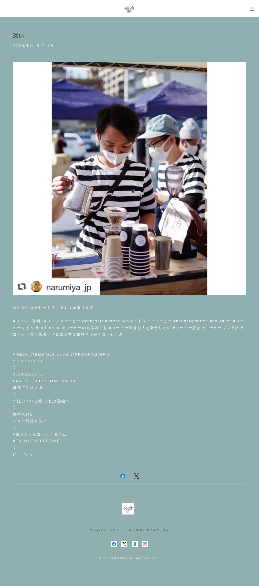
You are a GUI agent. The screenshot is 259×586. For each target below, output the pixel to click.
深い (18, 36)
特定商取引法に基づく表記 (149, 530)
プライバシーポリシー (106, 530)
